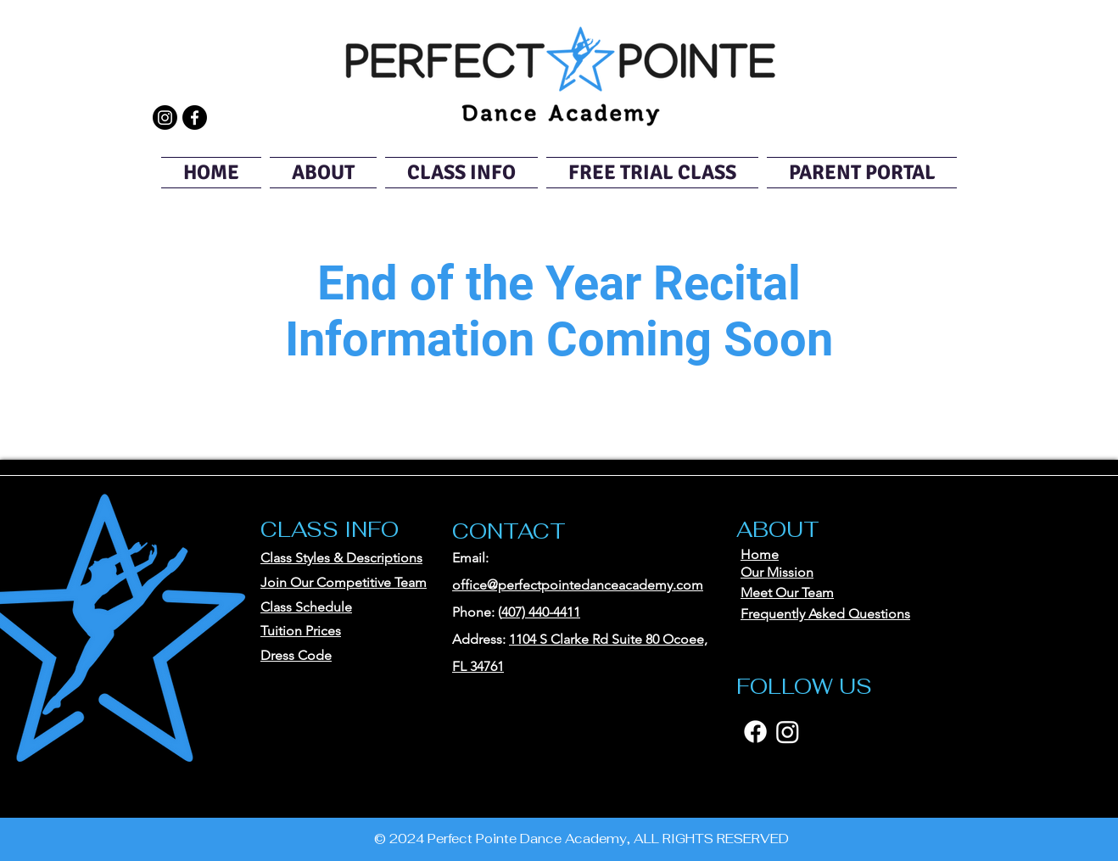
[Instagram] (165, 117)
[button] (323, 172)
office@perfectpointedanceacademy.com (577, 585)
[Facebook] (194, 117)
